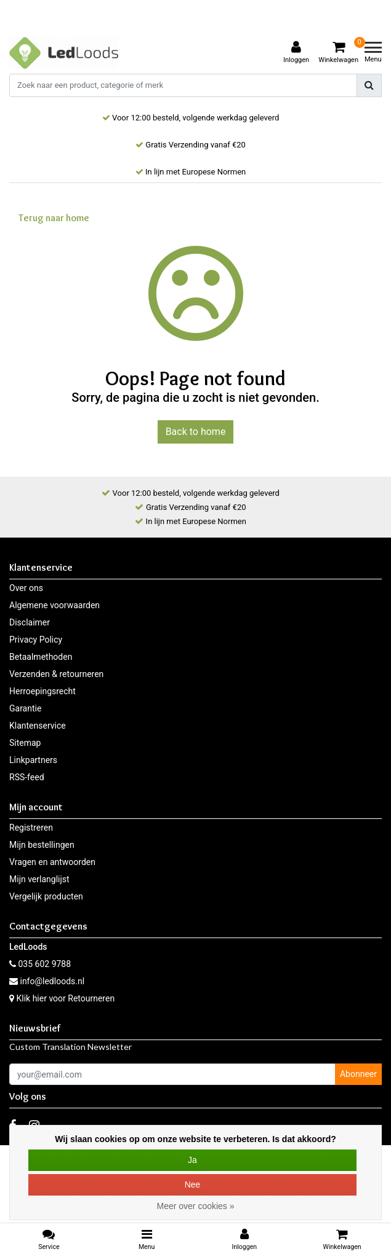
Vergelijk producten (46, 896)
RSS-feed (26, 777)
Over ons (26, 588)
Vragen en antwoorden (52, 862)
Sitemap (25, 743)
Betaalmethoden (40, 657)
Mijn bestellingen (42, 845)
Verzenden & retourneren (56, 674)
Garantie (25, 708)
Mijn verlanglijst (39, 879)
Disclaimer (29, 622)
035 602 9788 (40, 964)
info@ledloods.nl (46, 981)
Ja (192, 1160)
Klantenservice (37, 725)
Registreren (31, 827)
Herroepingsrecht (42, 691)
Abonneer (358, 1074)
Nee (193, 1184)
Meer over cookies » (195, 1206)
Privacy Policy (35, 639)
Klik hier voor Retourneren (65, 998)
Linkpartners (33, 760)
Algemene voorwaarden (54, 605)
